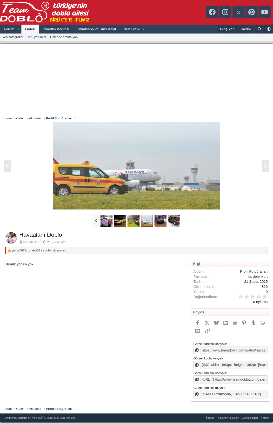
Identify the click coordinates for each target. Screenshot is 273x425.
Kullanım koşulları (228, 415)
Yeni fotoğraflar (12, 37)
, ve (39, 250)
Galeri (30, 29)
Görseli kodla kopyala (208, 358)
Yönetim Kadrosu (56, 29)
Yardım (265, 415)
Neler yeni (131, 29)
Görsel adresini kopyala (209, 344)
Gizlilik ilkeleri (250, 415)
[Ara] (259, 29)
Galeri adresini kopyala (209, 386)
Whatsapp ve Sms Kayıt (97, 29)
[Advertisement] (136, 80)
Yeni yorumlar (36, 37)
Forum (9, 29)
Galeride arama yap (64, 37)
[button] (18, 29)
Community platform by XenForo (39, 415)
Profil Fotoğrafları (254, 271)
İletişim (210, 415)
